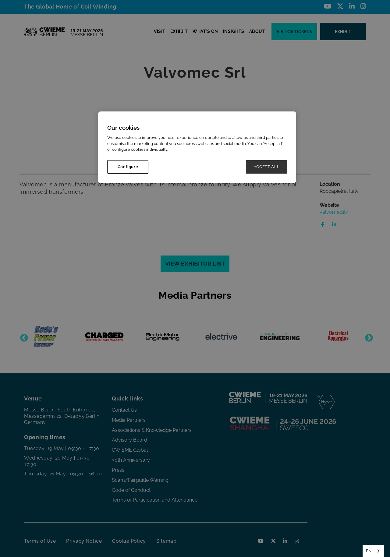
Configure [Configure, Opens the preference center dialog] (128, 166)
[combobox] (373, 551)
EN (368, 550)
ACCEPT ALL (267, 166)
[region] (197, 147)
